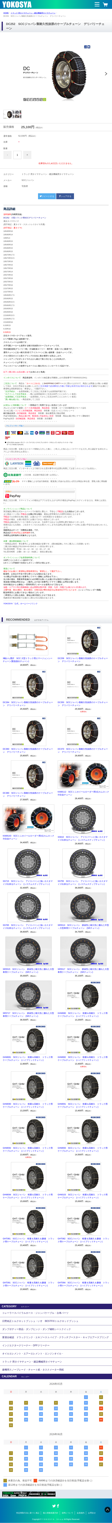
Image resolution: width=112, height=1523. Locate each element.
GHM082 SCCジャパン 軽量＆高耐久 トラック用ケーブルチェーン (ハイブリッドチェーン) (83, 1058)
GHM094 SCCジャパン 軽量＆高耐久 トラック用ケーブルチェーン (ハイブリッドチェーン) (28, 1196)
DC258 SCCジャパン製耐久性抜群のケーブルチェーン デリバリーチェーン (83, 659)
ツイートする (47, 196)
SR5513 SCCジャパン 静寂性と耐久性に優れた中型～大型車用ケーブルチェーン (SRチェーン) (83, 926)
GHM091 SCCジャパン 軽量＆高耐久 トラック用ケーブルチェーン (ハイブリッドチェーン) (83, 1105)
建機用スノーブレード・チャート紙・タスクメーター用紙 (33, 1370)
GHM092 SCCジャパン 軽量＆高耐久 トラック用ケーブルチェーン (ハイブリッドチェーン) (28, 1149)
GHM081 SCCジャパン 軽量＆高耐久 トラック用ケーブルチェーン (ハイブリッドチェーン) (28, 1058)
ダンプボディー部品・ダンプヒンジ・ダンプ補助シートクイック (36, 1329)
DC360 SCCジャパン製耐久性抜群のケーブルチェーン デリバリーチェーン (28, 750)
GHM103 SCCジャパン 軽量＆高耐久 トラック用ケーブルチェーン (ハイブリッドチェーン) (83, 1196)
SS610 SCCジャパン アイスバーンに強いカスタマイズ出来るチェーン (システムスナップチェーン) (83, 838)
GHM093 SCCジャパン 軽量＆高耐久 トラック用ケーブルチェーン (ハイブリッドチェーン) (83, 1149)
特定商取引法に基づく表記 (27, 1513)
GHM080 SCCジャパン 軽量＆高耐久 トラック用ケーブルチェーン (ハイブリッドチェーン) (83, 1014)
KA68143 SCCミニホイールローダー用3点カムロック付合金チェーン (28, 837)
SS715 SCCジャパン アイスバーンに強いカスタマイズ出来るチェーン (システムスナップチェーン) (28, 882)
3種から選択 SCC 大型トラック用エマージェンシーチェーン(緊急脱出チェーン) (27, 659)
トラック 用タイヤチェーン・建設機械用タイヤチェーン (33, 13)
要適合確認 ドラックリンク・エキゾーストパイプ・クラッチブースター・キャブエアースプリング (55, 1337)
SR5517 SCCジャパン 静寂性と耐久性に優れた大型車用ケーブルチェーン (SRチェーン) (83, 970)
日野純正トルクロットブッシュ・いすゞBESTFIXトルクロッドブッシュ (40, 1321)
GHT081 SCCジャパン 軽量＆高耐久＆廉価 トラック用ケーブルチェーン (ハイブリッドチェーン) (28, 1240)
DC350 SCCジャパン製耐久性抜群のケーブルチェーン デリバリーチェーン (83, 703)
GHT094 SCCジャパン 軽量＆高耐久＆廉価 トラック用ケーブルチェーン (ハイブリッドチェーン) (83, 1284)
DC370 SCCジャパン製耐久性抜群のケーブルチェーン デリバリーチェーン (83, 750)
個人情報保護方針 (50, 1513)
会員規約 (80, 1513)
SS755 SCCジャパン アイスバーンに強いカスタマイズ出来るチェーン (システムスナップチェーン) (83, 882)
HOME (6, 13)
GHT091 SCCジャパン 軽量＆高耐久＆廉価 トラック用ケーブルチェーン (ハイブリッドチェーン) (28, 1284)
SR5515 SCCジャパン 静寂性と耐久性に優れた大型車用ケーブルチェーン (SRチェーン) (28, 970)
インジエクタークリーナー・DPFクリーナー (26, 1345)
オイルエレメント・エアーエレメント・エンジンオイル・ (33, 1353)
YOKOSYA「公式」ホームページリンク (20, 603)
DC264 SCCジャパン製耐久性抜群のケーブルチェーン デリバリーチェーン (28, 703)
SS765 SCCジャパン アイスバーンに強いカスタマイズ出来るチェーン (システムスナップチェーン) (28, 926)
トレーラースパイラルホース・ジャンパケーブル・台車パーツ (35, 1313)
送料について (67, 1513)
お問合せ (92, 1513)
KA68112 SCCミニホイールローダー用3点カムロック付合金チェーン (83, 793)
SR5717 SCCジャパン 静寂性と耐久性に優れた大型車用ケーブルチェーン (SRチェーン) (28, 1014)
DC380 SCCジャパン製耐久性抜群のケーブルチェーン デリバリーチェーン (28, 794)
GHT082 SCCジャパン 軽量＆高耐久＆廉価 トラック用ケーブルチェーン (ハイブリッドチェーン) (83, 1240)
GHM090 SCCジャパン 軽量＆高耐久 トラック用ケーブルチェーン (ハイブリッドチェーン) (28, 1105)
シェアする (65, 196)
